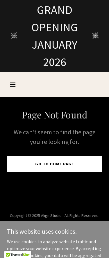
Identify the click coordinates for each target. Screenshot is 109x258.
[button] (14, 84)
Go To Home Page (54, 163)
